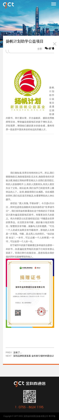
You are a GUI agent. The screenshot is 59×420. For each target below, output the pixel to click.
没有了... (17, 352)
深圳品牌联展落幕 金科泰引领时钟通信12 (33, 356)
